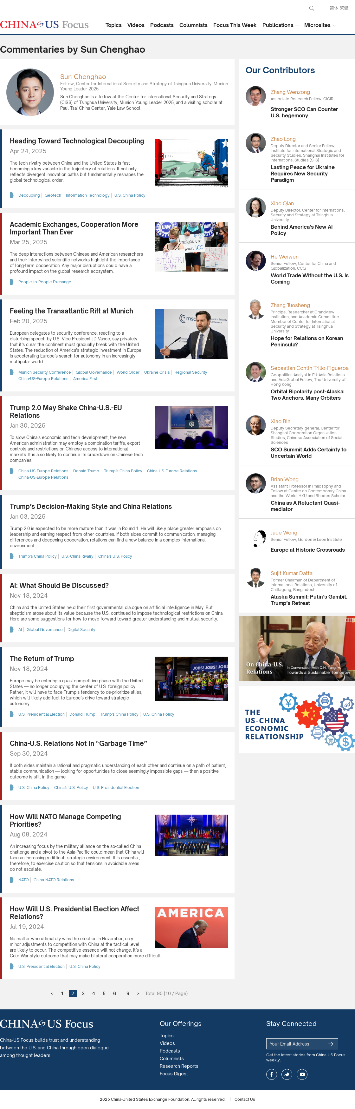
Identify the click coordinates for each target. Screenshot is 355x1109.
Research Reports (179, 1066)
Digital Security (81, 629)
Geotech (53, 195)
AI (20, 629)
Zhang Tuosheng (290, 305)
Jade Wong (284, 532)
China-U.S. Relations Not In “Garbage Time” (78, 743)
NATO (23, 879)
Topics (114, 25)
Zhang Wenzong (290, 92)
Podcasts (162, 25)
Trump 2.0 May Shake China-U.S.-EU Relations (66, 411)
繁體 (344, 7)
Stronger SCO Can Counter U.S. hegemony (304, 112)
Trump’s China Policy (123, 471)
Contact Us (245, 1099)
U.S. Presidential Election (41, 714)
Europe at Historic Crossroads (308, 550)
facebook (271, 1074)
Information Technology (88, 195)
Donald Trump (86, 471)
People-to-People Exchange (44, 281)
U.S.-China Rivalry (77, 556)
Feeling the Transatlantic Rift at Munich (71, 311)
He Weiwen (285, 256)
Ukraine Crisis (157, 372)
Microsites (317, 25)
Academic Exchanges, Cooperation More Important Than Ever (74, 228)
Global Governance (94, 372)
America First (85, 378)
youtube (302, 1074)
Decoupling (29, 195)
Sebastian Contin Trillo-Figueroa (310, 368)
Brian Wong (285, 479)
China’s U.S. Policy (115, 556)
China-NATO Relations (54, 879)
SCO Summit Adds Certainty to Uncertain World (308, 452)
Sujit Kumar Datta (292, 573)
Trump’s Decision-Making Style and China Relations (91, 506)
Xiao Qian (282, 203)
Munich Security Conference (44, 372)
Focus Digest (174, 1073)
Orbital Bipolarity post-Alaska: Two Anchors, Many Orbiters (308, 394)
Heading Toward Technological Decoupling (77, 141)
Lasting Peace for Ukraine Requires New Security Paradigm (303, 173)
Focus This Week (235, 25)
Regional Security (191, 372)
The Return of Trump (42, 659)
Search (311, 8)
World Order (128, 372)
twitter (286, 1074)
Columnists (193, 25)
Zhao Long (283, 139)
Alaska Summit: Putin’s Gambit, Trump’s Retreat (309, 600)
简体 (334, 7)
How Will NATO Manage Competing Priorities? (65, 820)
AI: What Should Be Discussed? (59, 585)
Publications (278, 25)
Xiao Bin (280, 421)
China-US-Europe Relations (43, 378)
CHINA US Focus (44, 24)
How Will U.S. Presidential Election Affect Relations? (74, 913)
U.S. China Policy (129, 195)
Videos (136, 25)
